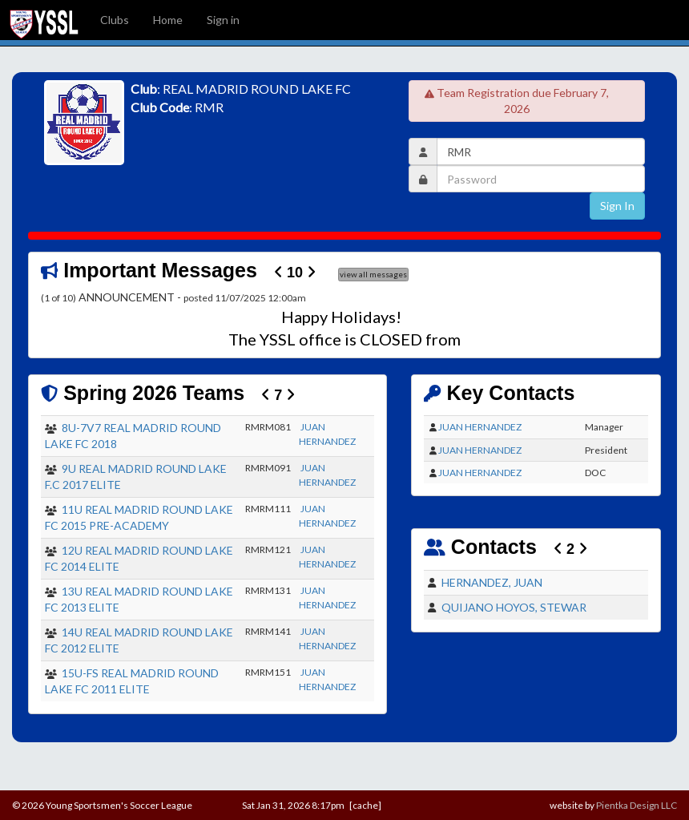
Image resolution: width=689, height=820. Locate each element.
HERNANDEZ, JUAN (491, 582)
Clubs (114, 19)
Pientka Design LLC (636, 805)
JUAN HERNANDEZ (480, 427)
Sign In (617, 205)
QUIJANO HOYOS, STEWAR (513, 607)
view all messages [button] (373, 274)
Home (168, 19)
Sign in (223, 19)
